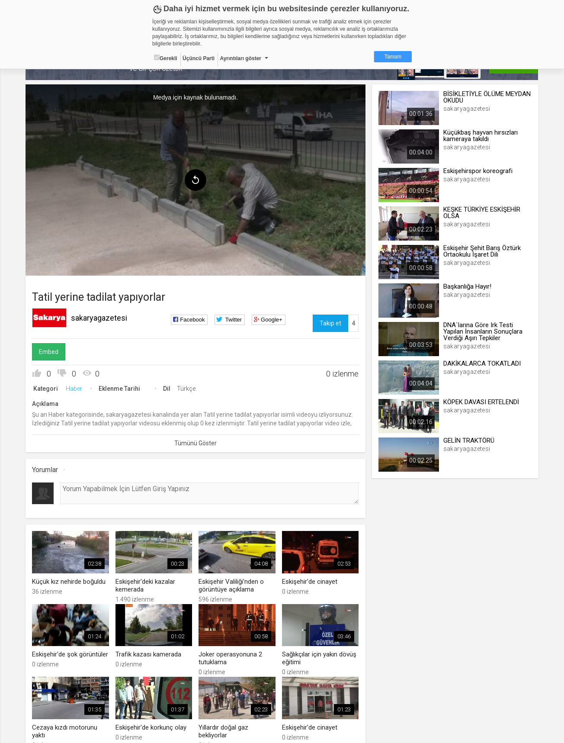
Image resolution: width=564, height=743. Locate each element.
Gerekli (165, 58)
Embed (49, 351)
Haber (74, 388)
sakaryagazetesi (99, 317)
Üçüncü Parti (199, 58)
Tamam (393, 57)
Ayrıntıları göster (240, 58)
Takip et (330, 323)
